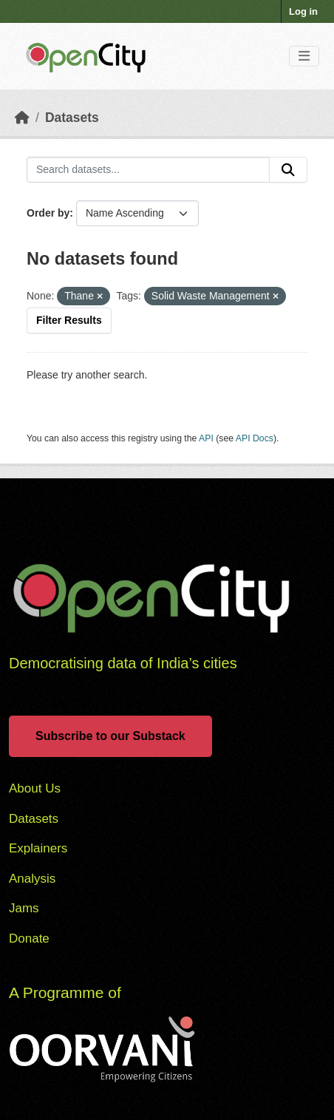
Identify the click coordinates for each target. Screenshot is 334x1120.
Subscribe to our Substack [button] (110, 736)
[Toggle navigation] (304, 56)
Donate (29, 938)
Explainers (38, 848)
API (206, 438)
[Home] (22, 117)
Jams (24, 908)
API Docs (254, 438)
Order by (48, 213)
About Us (35, 788)
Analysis (32, 879)
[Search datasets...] (148, 170)
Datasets (72, 117)
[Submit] (288, 170)
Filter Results (69, 320)
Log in (303, 11)
